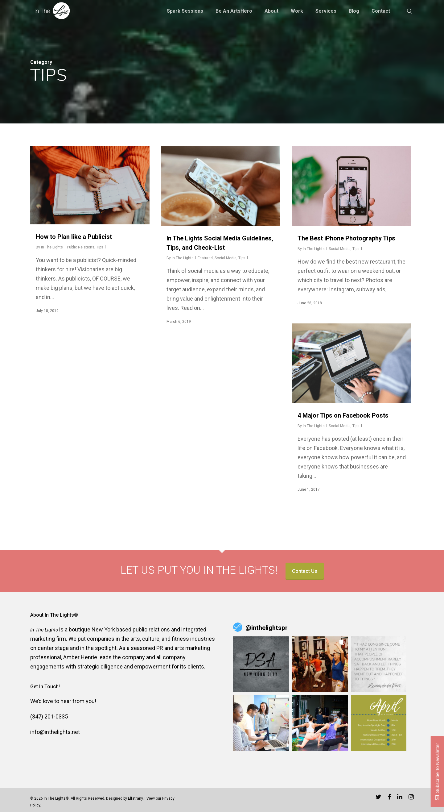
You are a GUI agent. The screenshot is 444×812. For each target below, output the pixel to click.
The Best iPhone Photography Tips (346, 238)
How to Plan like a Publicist (74, 236)
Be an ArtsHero (234, 11)
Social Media (225, 258)
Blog (354, 11)
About (271, 11)
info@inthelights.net (55, 732)
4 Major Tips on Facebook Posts (343, 415)
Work (297, 11)
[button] (261, 664)
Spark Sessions (185, 11)
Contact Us (304, 571)
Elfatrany (135, 798)
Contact (381, 11)
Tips (99, 247)
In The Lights (52, 247)
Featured (205, 258)
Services (325, 11)
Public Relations (80, 247)
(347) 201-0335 (49, 716)
